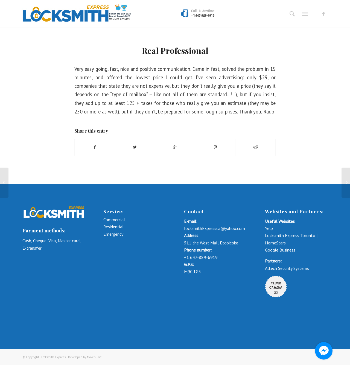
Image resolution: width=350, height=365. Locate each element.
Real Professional (175, 50)
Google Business (280, 250)
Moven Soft (94, 357)
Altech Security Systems (287, 268)
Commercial (114, 219)
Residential (113, 226)
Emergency (113, 234)
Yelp (269, 228)
